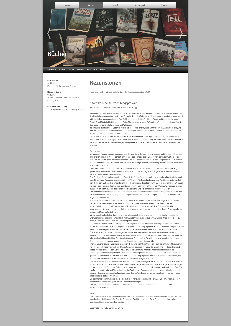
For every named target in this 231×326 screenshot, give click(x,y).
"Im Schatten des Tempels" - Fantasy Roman (65, 109)
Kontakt (80, 69)
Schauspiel (140, 5)
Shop (71, 69)
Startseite (51, 69)
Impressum (92, 69)
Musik (115, 5)
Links (102, 69)
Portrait (62, 69)
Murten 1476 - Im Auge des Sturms (61, 86)
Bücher (91, 5)
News (67, 5)
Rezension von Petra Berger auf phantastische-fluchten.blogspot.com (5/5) (120, 92)
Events (164, 5)
